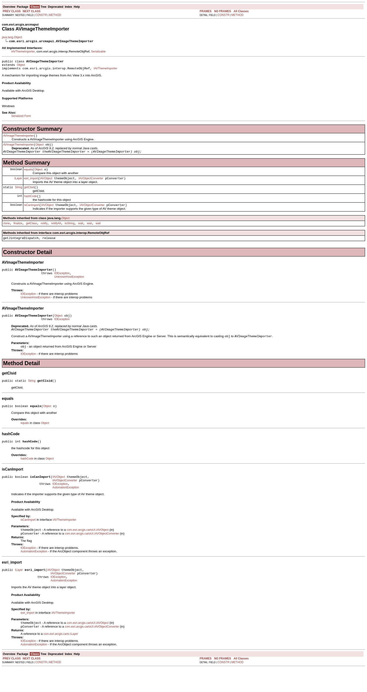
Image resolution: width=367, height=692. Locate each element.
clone (6, 231)
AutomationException (65, 506)
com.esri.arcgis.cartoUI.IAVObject (88, 549)
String (18, 193)
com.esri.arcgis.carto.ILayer (61, 657)
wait (80, 231)
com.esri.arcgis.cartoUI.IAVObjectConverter (92, 553)
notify (44, 231)
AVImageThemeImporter (18, 138)
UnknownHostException (69, 288)
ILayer (18, 183)
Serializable (98, 51)
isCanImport (31, 212)
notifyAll (56, 231)
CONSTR (41, 15)
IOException (62, 283)
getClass (31, 231)
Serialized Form (21, 118)
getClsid (29, 193)
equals (28, 174)
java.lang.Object (12, 37)
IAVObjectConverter (90, 184)
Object (21, 66)
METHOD (55, 15)
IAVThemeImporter (23, 51)
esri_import (31, 184)
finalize (18, 231)
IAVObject (46, 184)
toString (69, 231)
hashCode (30, 203)
